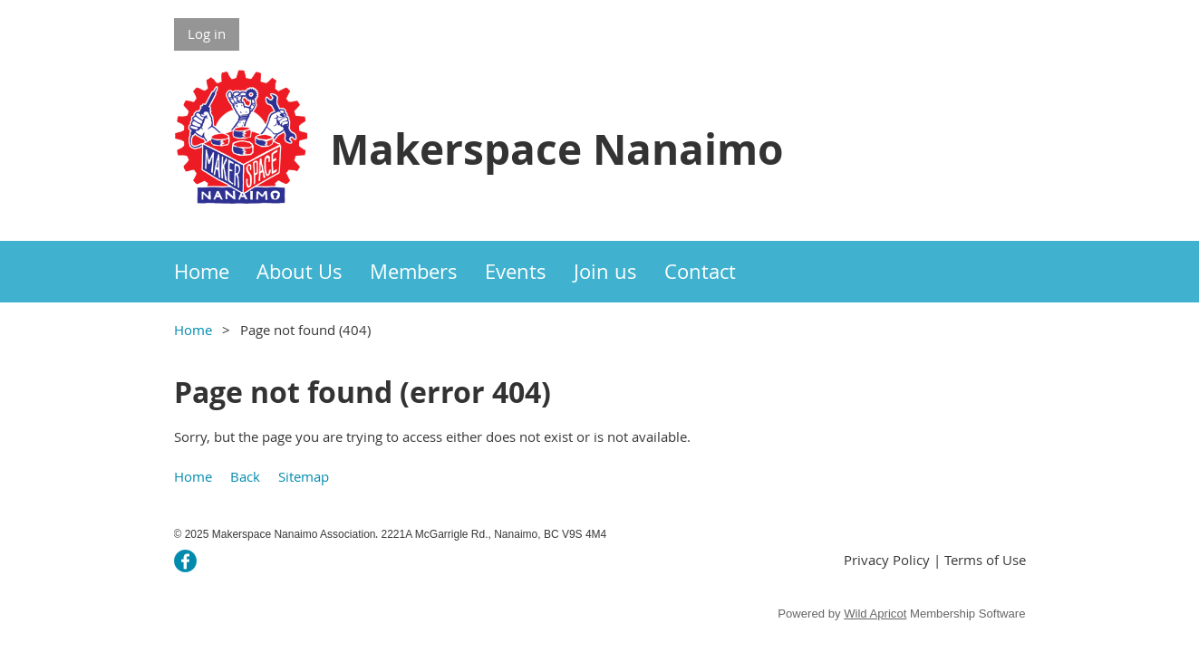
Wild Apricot (875, 613)
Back (245, 476)
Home (193, 330)
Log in (207, 33)
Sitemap (303, 476)
